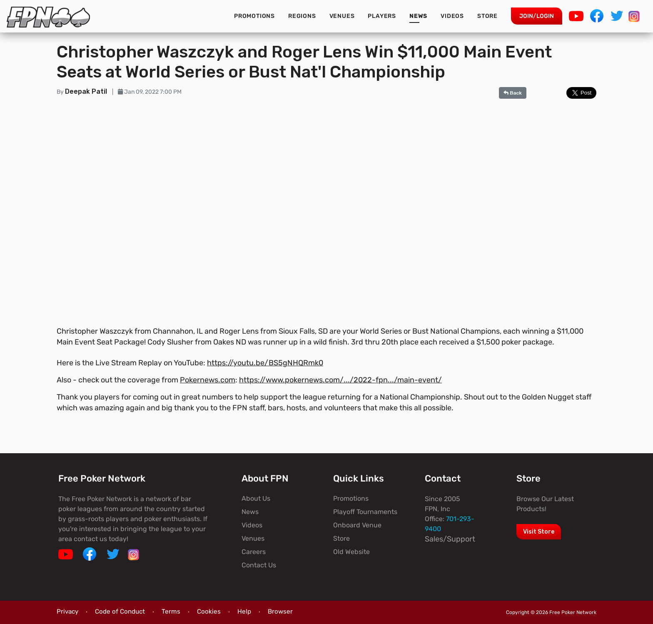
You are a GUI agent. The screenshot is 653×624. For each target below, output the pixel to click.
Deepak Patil (87, 91)
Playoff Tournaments (365, 512)
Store (487, 16)
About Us (256, 498)
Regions (302, 16)
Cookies (209, 611)
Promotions (254, 16)
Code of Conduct (120, 611)
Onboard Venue (357, 525)
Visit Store (538, 531)
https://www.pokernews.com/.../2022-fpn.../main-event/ (340, 379)
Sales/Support (450, 539)
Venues (342, 16)
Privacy (67, 611)
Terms (171, 611)
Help (244, 611)
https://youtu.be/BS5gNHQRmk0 (265, 362)
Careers (254, 552)
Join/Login (536, 16)
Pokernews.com (207, 379)
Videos (452, 16)
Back (512, 93)
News (418, 16)
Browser (280, 611)
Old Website (351, 552)
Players (382, 16)
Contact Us (259, 565)
